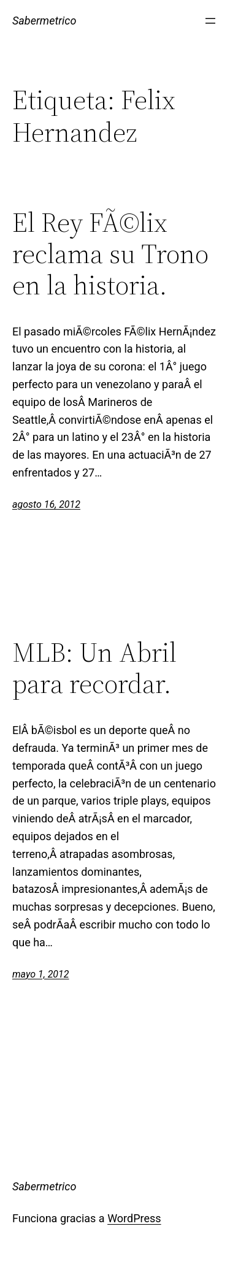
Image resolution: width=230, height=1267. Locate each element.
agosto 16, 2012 (46, 504)
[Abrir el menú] (210, 20)
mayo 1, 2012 (40, 974)
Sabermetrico (44, 20)
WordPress (134, 1218)
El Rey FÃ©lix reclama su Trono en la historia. (110, 253)
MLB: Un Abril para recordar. (94, 668)
